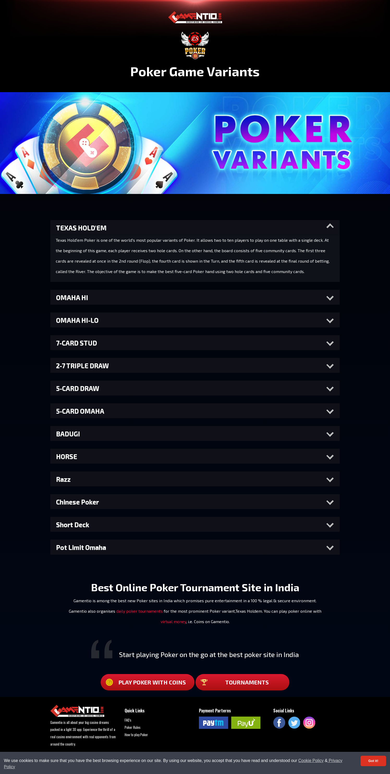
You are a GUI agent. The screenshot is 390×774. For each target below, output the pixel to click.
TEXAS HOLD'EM (81, 228)
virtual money (173, 621)
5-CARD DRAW (77, 388)
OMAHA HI (72, 297)
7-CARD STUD (76, 343)
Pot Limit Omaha (81, 547)
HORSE (66, 456)
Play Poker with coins (146, 682)
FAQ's (128, 720)
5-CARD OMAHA (80, 411)
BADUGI (68, 434)
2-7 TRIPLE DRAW (82, 365)
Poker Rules (133, 727)
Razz (63, 479)
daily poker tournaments (139, 610)
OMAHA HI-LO (77, 320)
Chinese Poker (77, 502)
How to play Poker (136, 734)
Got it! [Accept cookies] (373, 761)
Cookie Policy (311, 760)
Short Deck (72, 524)
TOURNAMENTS (235, 682)
